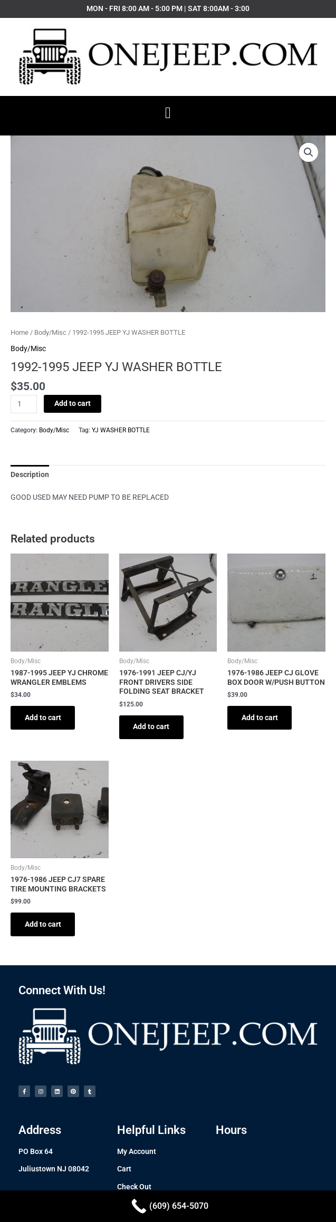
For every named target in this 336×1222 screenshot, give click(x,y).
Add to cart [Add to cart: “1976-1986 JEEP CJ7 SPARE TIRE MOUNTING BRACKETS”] (43, 925)
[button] (168, 113)
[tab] (30, 474)
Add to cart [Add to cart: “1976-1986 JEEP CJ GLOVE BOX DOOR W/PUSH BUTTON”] (260, 717)
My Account (136, 1152)
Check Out (134, 1188)
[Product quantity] (24, 404)
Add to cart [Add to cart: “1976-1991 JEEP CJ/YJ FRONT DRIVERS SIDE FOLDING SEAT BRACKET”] (152, 727)
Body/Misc (50, 332)
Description (30, 474)
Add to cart (72, 403)
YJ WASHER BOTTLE (121, 430)
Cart (124, 1170)
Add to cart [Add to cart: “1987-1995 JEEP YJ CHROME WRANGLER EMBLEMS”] (43, 717)
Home (19, 332)
